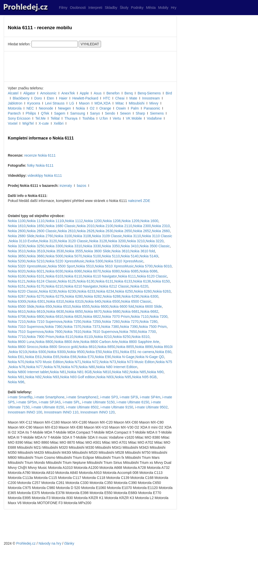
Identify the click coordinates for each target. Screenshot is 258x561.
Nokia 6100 (17, 276)
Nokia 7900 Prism (41, 337)
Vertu (117, 118)
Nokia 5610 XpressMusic (114, 266)
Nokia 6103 (54, 276)
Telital (55, 118)
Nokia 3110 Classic (157, 236)
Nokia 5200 (17, 261)
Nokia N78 (52, 367)
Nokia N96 (16, 382)
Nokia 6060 (73, 271)
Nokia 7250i (91, 322)
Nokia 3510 (17, 251)
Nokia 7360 (53, 327)
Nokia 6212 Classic (114, 286)
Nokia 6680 (112, 311)
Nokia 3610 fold (142, 251)
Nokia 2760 (44, 236)
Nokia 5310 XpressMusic (123, 261)
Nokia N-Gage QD (150, 357)
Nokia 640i (93, 301)
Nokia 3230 (17, 246)
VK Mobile (134, 118)
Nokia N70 (16, 362)
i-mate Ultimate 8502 (82, 407)
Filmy (63, 8)
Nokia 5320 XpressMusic (27, 266)
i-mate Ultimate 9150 (117, 407)
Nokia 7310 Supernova (26, 327)
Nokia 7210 (17, 322)
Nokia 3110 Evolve (23, 241)
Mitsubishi (136, 103)
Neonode (46, 108)
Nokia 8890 (144, 347)
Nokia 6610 (17, 311)
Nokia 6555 (81, 306)
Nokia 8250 (122, 337)
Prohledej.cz (26, 543)
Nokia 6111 (127, 276)
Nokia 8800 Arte (66, 342)
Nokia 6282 (93, 296)
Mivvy (153, 103)
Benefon (112, 93)
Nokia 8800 (44, 342)
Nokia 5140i (149, 256)
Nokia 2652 (142, 231)
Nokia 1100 (17, 221)
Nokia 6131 (104, 281)
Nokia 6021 (36, 271)
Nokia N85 (138, 372)
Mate (133, 98)
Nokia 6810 (54, 316)
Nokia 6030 (54, 271)
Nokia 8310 (140, 337)
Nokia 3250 (36, 246)
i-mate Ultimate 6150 (133, 402)
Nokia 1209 (130, 221)
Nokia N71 (73, 362)
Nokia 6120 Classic (152, 276)
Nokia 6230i (67, 291)
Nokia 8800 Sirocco (23, 347)
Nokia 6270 (36, 296)
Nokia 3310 (73, 246)
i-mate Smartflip (20, 397)
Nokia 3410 (130, 246)
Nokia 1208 (112, 221)
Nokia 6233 (86, 291)
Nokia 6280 (74, 296)
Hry (173, 8)
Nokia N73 (108, 362)
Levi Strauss (54, 103)
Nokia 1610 (17, 226)
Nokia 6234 (105, 291)
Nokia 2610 (67, 231)
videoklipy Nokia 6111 (44, 175)
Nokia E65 (51, 357)
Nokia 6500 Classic (136, 301)
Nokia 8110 (64, 337)
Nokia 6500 (111, 301)
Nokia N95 (123, 377)
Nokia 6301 (36, 301)
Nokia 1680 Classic (60, 226)
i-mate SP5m (26, 402)
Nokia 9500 (76, 352)
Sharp (140, 113)
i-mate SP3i (129, 397)
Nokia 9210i (18, 352)
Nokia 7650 (128, 332)
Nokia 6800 (36, 316)
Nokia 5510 (85, 266)
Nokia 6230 (48, 291)
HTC (106, 98)
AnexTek (68, 93)
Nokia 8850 (106, 347)
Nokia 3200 (117, 241)
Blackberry (21, 98)
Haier (63, 98)
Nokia (80, 108)
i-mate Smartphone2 (83, 397)
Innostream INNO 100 (25, 412)
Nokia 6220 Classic (23, 291)
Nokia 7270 (130, 322)
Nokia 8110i (83, 337)
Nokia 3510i (36, 251)
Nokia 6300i (17, 301)
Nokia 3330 (92, 246)
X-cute (44, 123)
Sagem (59, 113)
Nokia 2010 (85, 226)
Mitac (119, 103)
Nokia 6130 (85, 281)
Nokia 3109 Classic (107, 236)
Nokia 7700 (147, 332)
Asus (98, 93)
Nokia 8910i (163, 347)
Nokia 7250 (72, 322)
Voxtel (12, 123)
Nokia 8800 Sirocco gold (58, 347)
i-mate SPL (71, 402)
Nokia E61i (33, 357)
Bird (169, 93)
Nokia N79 (69, 367)
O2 (92, 108)
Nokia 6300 (149, 296)
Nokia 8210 (103, 337)
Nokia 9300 (37, 352)
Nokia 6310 (55, 301)
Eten (50, 98)
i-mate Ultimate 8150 (47, 407)
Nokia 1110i (54, 221)
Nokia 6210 (54, 286)
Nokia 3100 (63, 236)
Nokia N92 (33, 377)
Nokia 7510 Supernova (26, 332)
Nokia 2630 (104, 231)
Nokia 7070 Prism (116, 316)
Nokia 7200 (159, 316)
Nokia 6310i (74, 301)
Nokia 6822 (92, 316)
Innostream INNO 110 (61, 412)
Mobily (163, 8)
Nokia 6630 (55, 311)
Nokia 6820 (73, 316)
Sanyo (95, 113)
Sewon (125, 113)
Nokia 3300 (54, 246)
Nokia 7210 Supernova (44, 322)
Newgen (64, 108)
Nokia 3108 (82, 236)
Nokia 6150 (161, 281)
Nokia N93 (51, 377)
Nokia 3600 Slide (97, 251)
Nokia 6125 (67, 281)
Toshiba (88, 118)
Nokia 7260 (111, 322)
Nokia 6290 (130, 296)
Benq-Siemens (149, 93)
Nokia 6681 (130, 311)
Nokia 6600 (100, 306)
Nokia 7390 (129, 327)
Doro (38, 98)
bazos (81, 186)
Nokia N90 (155, 372)
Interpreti (95, 8)
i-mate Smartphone (49, 397)
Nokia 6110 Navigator (100, 276)
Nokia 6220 (139, 286)
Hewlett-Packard (85, 98)
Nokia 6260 (143, 291)
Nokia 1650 (36, 226)
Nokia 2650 (123, 231)
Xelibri (58, 123)
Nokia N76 (17, 367)
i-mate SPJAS (50, 402)
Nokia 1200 (93, 221)
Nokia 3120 (48, 241)
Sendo (110, 113)
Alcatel (13, 93)
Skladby (111, 8)
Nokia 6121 (17, 281)
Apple (84, 93)
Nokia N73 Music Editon (135, 362)
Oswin (121, 108)
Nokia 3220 (155, 241)
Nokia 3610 (121, 251)
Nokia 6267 (17, 296)
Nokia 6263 (162, 291)
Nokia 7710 (17, 337)
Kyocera (33, 103)
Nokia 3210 (136, 241)
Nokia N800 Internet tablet (28, 372)
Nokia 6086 (148, 271)
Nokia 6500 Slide (21, 306)
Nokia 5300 (94, 261)
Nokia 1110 (36, 221)
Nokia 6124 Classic (42, 281)
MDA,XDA (102, 103)
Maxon (84, 103)
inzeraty (65, 186)
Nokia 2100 (104, 226)
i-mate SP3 (109, 397)
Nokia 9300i (56, 352)
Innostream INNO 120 (97, 412)
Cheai (119, 98)
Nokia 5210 (36, 261)
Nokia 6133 (123, 281)
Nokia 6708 (17, 316)
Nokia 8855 (125, 347)
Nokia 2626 (85, 231)
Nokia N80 (87, 367)
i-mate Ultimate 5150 (98, 402)
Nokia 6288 (112, 296)
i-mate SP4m (150, 397)
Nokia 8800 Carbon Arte (99, 342)
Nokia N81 (58, 372)
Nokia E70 (86, 357)
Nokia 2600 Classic (42, 231)
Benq (128, 93)
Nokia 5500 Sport (61, 266)
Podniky (137, 8)
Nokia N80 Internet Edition (116, 367)
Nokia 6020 (17, 271)
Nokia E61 (16, 357)
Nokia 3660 (36, 256)
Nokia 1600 (149, 221)
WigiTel (28, 123)
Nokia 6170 (36, 286)
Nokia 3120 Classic (73, 241)
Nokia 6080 (111, 271)
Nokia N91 (16, 377)
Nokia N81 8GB (79, 372)
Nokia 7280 (148, 322)
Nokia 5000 (54, 256)
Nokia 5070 (73, 256)
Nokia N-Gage (123, 357)
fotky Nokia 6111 (40, 165)
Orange (105, 108)
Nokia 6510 (62, 306)
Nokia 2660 (161, 231)
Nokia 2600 (17, 231)
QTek (45, 113)
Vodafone (154, 118)
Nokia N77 (34, 367)
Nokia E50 (94, 352)
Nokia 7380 (110, 327)
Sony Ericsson (19, 118)
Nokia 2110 (123, 226)
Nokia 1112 (74, 221)
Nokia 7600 (53, 332)
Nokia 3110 (132, 236)
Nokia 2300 (142, 226)
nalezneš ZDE (139, 201)
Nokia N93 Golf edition (77, 377)
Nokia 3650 (17, 256)
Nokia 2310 (161, 226)
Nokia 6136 (142, 281)
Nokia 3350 (111, 246)
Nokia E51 (111, 352)
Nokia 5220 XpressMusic (64, 261)
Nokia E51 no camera (137, 352)
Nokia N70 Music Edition (44, 362)
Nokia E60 (163, 352)
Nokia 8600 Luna (21, 342)
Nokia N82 (120, 372)
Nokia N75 (164, 362)
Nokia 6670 (93, 311)
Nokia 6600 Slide (148, 306)
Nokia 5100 (92, 256)
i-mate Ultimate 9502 (151, 407)
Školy (124, 8)
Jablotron (15, 103)
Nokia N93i (105, 377)
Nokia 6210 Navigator (81, 286)
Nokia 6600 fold (122, 306)
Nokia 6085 (130, 271)
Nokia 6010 (163, 266)
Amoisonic (48, 93)
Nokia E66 (68, 357)
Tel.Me (40, 118)
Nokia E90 (103, 357)
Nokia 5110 (111, 256)
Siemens (157, 113)
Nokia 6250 (124, 291)
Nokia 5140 (130, 256)
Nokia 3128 (98, 241)
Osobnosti (78, 8)
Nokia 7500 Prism (153, 327)
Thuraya (70, 118)
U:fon (103, 118)
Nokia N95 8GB (144, 377)
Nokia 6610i (36, 311)
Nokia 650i (44, 306)
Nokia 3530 (55, 251)
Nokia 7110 (140, 316)
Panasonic (152, 108)
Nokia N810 (102, 372)
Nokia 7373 (91, 327)
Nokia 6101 (36, 276)
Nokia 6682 (149, 311)
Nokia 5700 (144, 266)
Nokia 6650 (74, 311)
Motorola (14, 108)
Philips (31, 113)
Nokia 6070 (92, 271)
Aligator (29, 93)
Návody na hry (50, 543)
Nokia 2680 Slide (21, 236)
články (69, 543)
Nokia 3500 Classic (155, 246)
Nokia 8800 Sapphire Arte (139, 342)
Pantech (14, 113)
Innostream (151, 98)
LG (71, 103)
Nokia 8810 (87, 347)
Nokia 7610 (72, 332)
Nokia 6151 (17, 286)
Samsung (77, 113)
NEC (30, 108)
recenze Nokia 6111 (40, 155)
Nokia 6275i (54, 296)
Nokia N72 (90, 362)
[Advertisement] (90, 66)
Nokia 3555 (74, 251)
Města (151, 8)
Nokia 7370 (72, 327)
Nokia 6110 (73, 276)
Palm (135, 108)
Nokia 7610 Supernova (100, 332)
